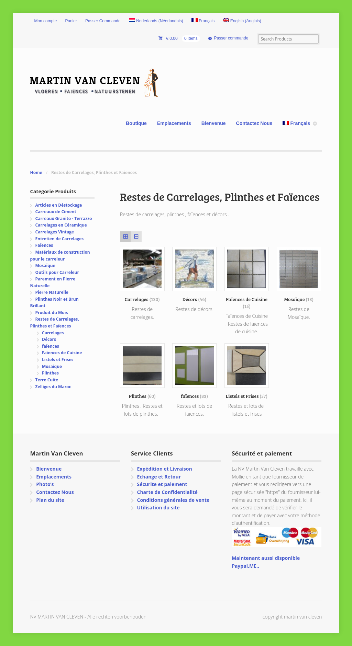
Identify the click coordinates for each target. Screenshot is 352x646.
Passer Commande (103, 21)
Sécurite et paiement (162, 484)
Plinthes (50, 373)
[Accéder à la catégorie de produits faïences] (194, 371)
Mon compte (45, 21)
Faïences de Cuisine (62, 353)
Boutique (136, 123)
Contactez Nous (254, 123)
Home (36, 172)
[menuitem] (156, 21)
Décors (49, 339)
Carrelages (53, 333)
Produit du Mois (51, 312)
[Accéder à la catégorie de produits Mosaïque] (299, 275)
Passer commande (231, 38)
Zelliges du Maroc (53, 387)
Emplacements (174, 123)
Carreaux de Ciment (55, 212)
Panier (71, 21)
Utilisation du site (158, 507)
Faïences (44, 245)
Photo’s (45, 484)
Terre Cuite (46, 380)
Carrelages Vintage (54, 232)
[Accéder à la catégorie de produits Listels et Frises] (246, 371)
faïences (50, 346)
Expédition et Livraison (164, 468)
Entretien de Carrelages (59, 239)
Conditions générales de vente (173, 500)
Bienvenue (213, 123)
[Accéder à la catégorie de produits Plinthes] (142, 371)
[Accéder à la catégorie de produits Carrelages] (142, 275)
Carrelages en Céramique (61, 225)
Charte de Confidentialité (167, 492)
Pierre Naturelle (51, 292)
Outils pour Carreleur (57, 272)
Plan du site (50, 500)
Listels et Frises (57, 359)
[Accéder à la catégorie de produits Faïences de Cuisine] (246, 278)
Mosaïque (45, 265)
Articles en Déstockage (58, 205)
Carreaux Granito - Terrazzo (63, 218)
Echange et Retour (159, 476)
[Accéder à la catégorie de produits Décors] (194, 275)
